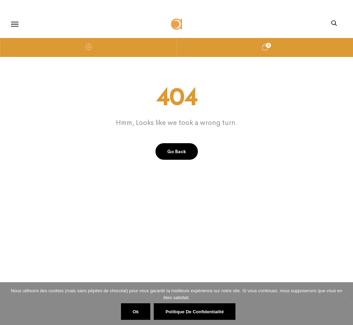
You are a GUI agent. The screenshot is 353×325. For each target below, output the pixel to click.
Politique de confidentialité (194, 311)
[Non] (344, 303)
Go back (176, 152)
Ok (136, 311)
